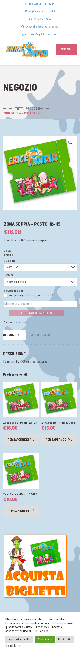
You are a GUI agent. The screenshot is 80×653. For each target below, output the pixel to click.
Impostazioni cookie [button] (19, 639)
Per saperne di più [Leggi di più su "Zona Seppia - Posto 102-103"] (20, 511)
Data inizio (9, 260)
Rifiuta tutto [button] (64, 639)
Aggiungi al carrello (36, 313)
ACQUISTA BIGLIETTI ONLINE (40, 4)
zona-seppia (22, 322)
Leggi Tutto (13, 646)
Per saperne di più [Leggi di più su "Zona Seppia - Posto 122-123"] (20, 439)
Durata (7, 250)
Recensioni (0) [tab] (40, 335)
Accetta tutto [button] (45, 639)
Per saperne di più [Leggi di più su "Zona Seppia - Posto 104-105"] (59, 439)
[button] (70, 142)
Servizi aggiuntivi (13, 290)
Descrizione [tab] (12, 335)
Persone (8, 275)
